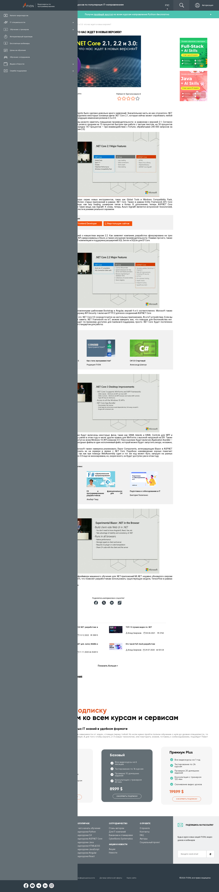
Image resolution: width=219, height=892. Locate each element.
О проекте (145, 828)
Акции (112, 849)
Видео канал (49, 849)
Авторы (144, 838)
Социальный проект (150, 842)
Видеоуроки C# (84, 835)
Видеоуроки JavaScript (87, 849)
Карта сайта (136, 878)
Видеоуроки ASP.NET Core (89, 838)
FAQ (142, 835)
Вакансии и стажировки (121, 835)
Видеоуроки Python (86, 831)
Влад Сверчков (69, 635)
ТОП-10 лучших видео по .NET (139, 627)
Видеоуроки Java (85, 842)
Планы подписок (51, 838)
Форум (46, 856)
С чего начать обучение (88, 828)
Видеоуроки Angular (86, 853)
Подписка (54, 5)
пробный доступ (103, 14)
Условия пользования (53, 878)
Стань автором (116, 828)
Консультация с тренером (56, 828)
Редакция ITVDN (69, 652)
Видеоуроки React (85, 856)
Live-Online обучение (53, 846)
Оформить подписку (67, 797)
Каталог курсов (51, 831)
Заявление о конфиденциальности (82, 878)
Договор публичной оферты (115, 878)
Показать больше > (108, 666)
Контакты (144, 831)
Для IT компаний (117, 831)
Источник (48, 589)
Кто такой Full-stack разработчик (140, 644)
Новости (113, 852)
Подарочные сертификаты (56, 842)
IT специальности (52, 835)
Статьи (46, 853)
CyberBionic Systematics (121, 838)
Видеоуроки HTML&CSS (88, 846)
